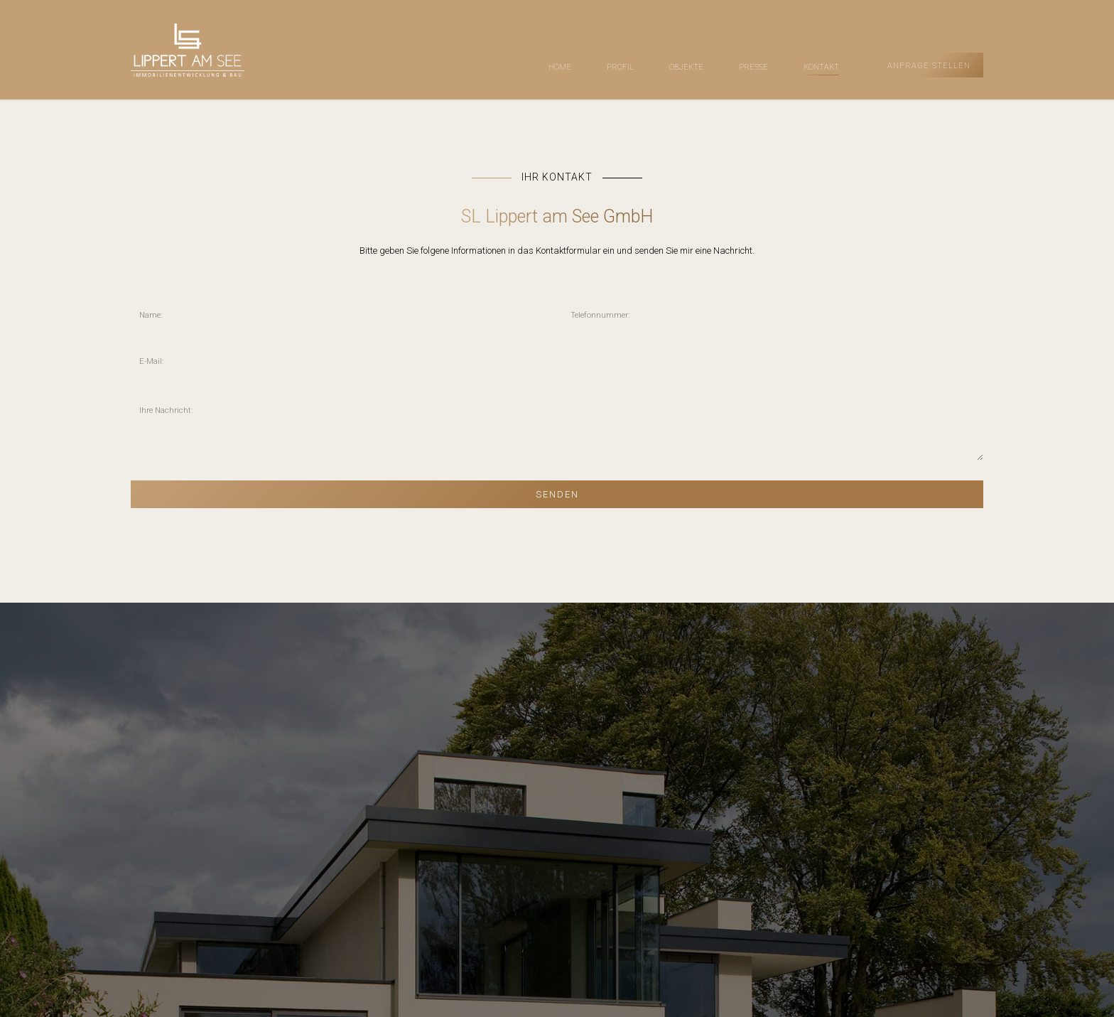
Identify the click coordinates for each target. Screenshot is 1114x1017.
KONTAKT (821, 67)
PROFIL (620, 67)
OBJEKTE (686, 67)
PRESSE (753, 67)
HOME (559, 67)
